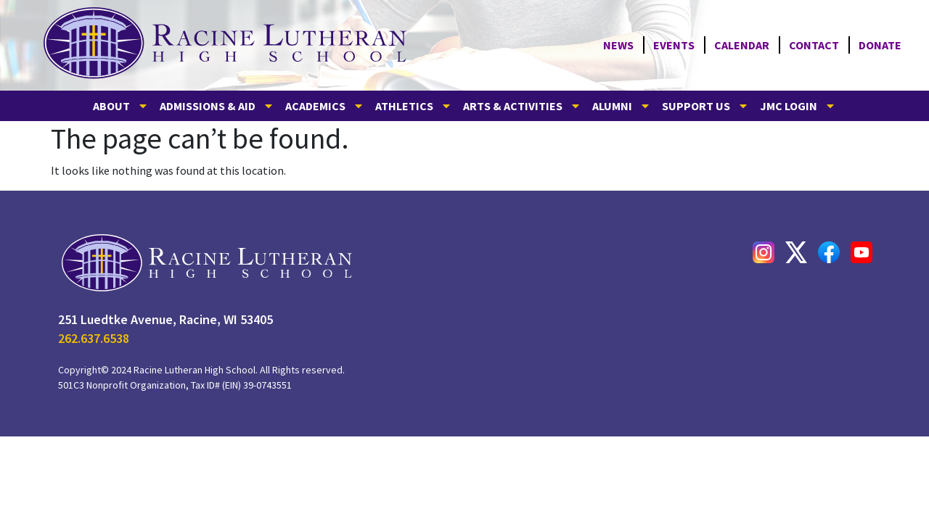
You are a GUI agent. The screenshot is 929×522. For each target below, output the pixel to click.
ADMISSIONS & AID (217, 106)
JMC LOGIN (798, 106)
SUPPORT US (705, 106)
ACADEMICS (324, 106)
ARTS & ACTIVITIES (522, 106)
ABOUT (121, 106)
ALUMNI (621, 106)
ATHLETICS (413, 106)
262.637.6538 (93, 338)
